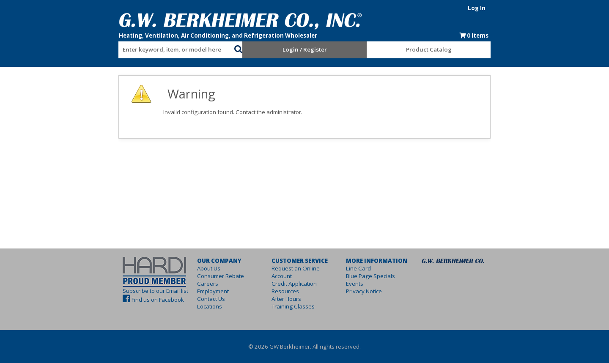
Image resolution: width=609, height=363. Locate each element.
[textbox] (143, 50)
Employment (187, 291)
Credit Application (285, 276)
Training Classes (284, 299)
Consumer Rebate (195, 276)
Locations (184, 306)
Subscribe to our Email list (113, 291)
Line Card (366, 268)
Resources (277, 283)
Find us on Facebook (115, 299)
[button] (224, 48)
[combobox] (148, 47)
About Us (183, 268)
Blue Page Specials (378, 276)
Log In (519, 8)
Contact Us (186, 299)
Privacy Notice (372, 291)
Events (363, 283)
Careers (182, 283)
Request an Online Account (298, 268)
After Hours (278, 291)
